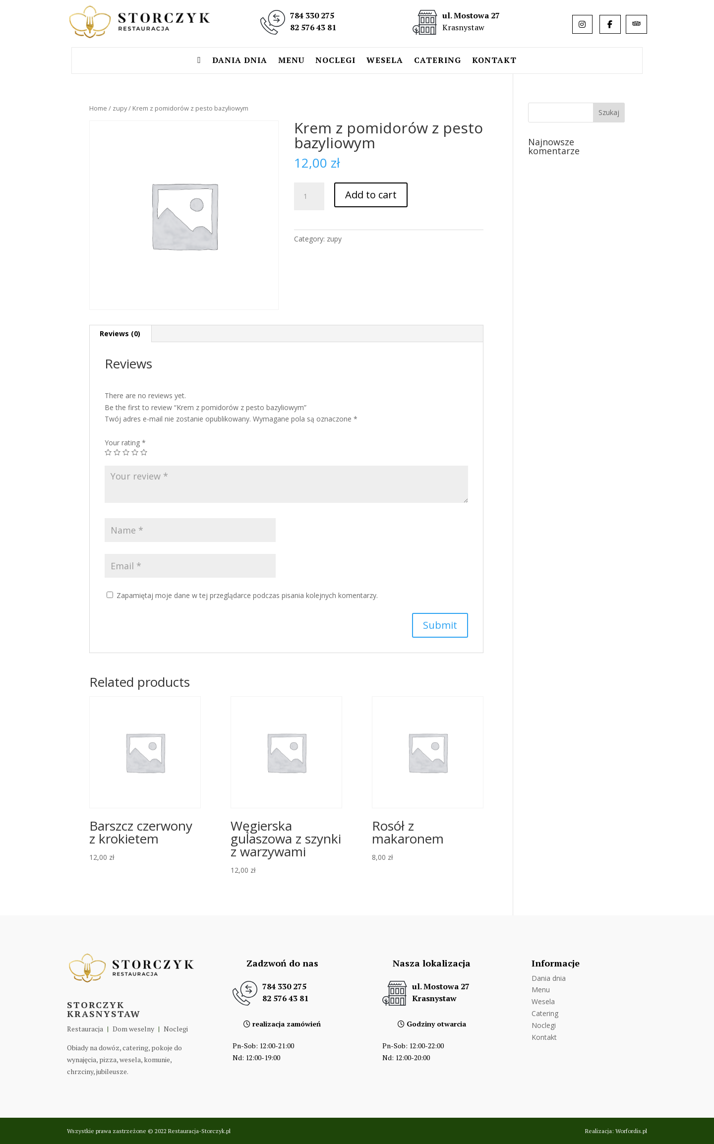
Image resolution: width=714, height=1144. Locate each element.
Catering (437, 61)
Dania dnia (239, 61)
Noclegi (335, 61)
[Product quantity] (309, 196)
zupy (120, 108)
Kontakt (494, 61)
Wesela (384, 61)
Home (98, 108)
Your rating (125, 442)
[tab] (120, 333)
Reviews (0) (120, 333)
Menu (291, 61)
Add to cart (371, 194)
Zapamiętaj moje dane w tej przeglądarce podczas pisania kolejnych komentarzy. (247, 595)
